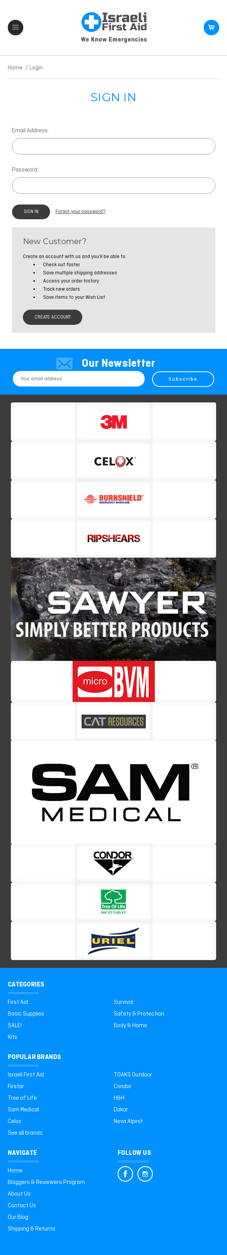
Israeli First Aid (26, 1074)
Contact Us (22, 1205)
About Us (19, 1194)
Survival (123, 1002)
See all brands (25, 1133)
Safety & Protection (139, 1014)
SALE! (15, 1025)
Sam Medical (23, 1109)
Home (15, 1170)
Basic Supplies (26, 1014)
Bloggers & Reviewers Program (46, 1182)
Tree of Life (22, 1098)
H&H (119, 1098)
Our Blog (18, 1217)
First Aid (18, 1002)
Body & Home (130, 1025)
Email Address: (30, 131)
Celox (14, 1121)
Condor (123, 1086)
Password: (25, 170)
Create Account (54, 318)
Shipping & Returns (31, 1228)
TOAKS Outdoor (133, 1074)
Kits (12, 1037)
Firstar (16, 1086)
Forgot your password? (83, 212)
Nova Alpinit (128, 1121)
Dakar (121, 1109)
